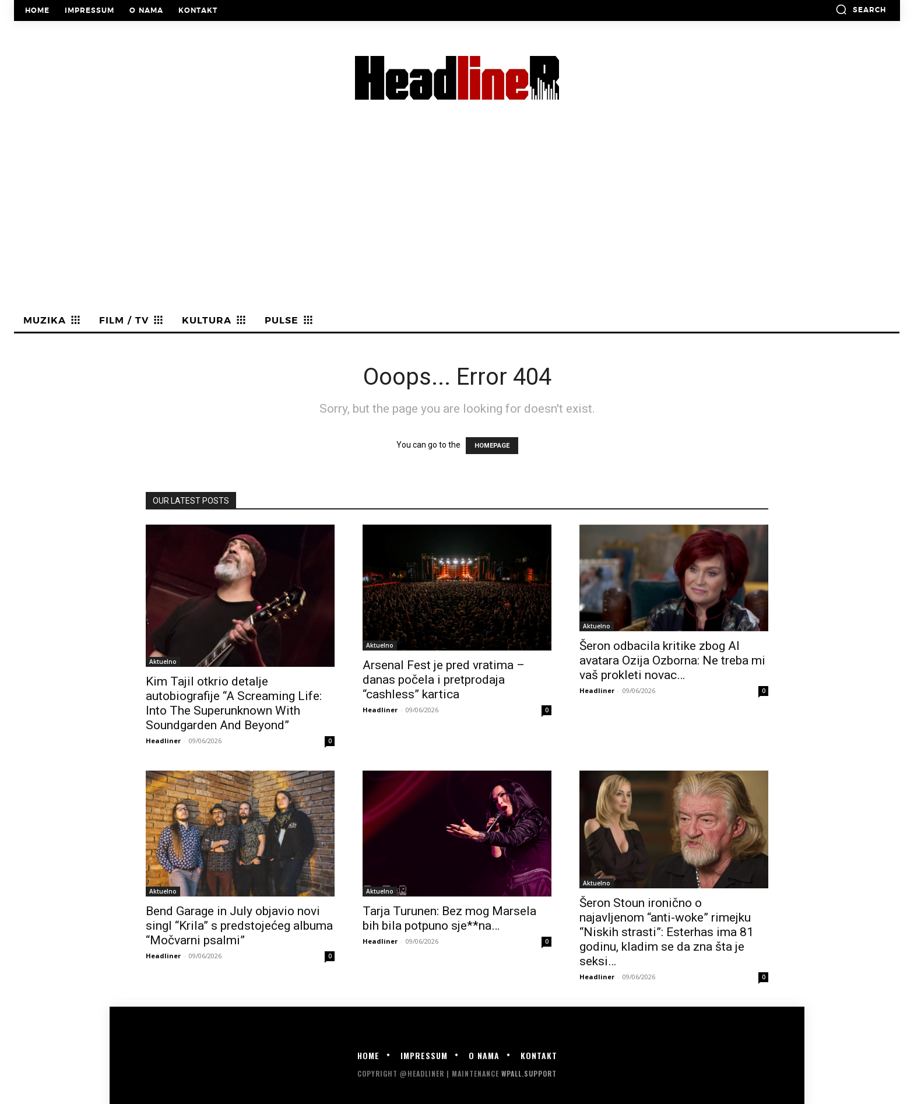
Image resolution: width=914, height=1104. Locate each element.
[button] (860, 9)
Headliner (163, 740)
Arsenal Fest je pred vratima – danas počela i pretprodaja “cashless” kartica (444, 679)
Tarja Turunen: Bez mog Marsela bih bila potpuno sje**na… (449, 918)
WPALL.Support (529, 1073)
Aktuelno (163, 662)
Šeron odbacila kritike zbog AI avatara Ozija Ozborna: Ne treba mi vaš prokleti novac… (672, 660)
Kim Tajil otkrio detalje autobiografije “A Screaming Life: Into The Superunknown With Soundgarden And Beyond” (234, 703)
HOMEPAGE (491, 445)
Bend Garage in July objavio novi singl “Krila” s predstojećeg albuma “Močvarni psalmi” (239, 925)
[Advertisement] (457, 222)
